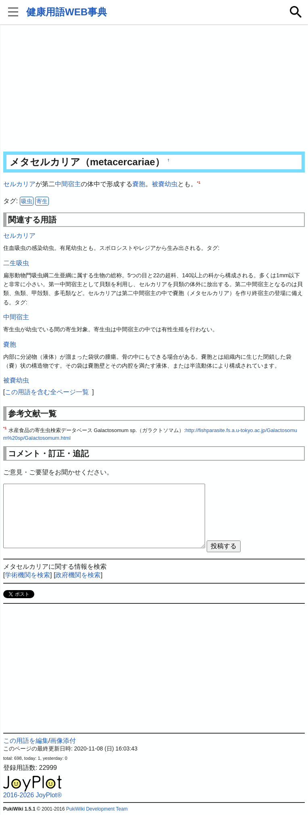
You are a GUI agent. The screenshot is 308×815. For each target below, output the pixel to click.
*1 (199, 182)
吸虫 (26, 201)
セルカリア (19, 184)
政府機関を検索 (78, 575)
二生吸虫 (16, 263)
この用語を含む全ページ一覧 (47, 392)
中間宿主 (68, 184)
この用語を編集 (25, 740)
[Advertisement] (154, 88)
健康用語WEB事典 (66, 11)
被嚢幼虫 (165, 184)
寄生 (42, 201)
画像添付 (63, 740)
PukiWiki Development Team (97, 809)
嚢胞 (138, 184)
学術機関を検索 (27, 575)
